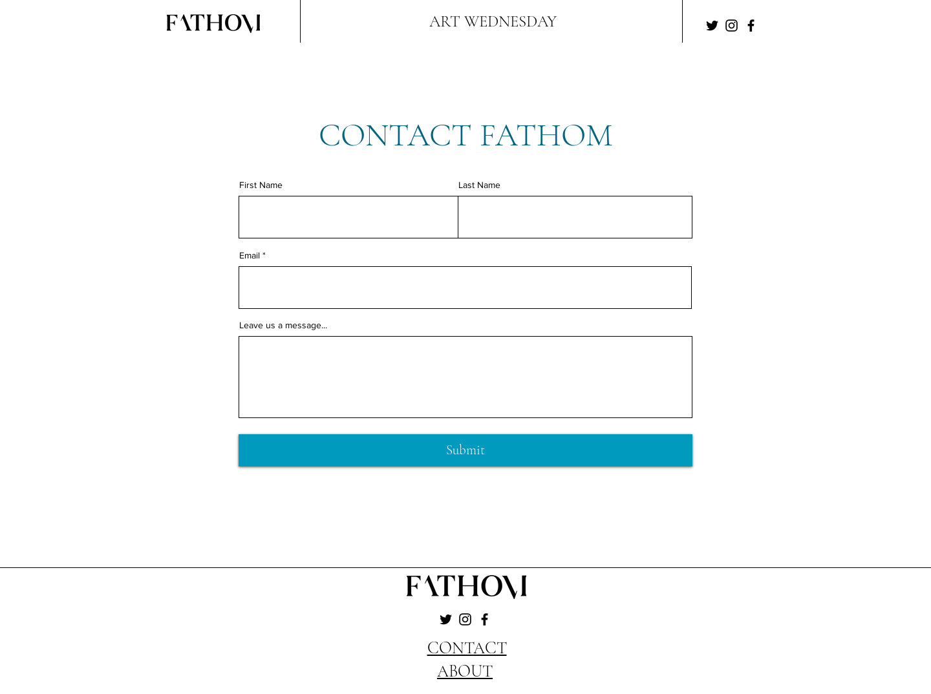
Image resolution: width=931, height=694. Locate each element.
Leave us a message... (283, 325)
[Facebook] (751, 25)
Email (249, 255)
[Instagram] (731, 25)
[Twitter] (712, 25)
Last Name (479, 184)
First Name (261, 184)
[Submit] (465, 450)
